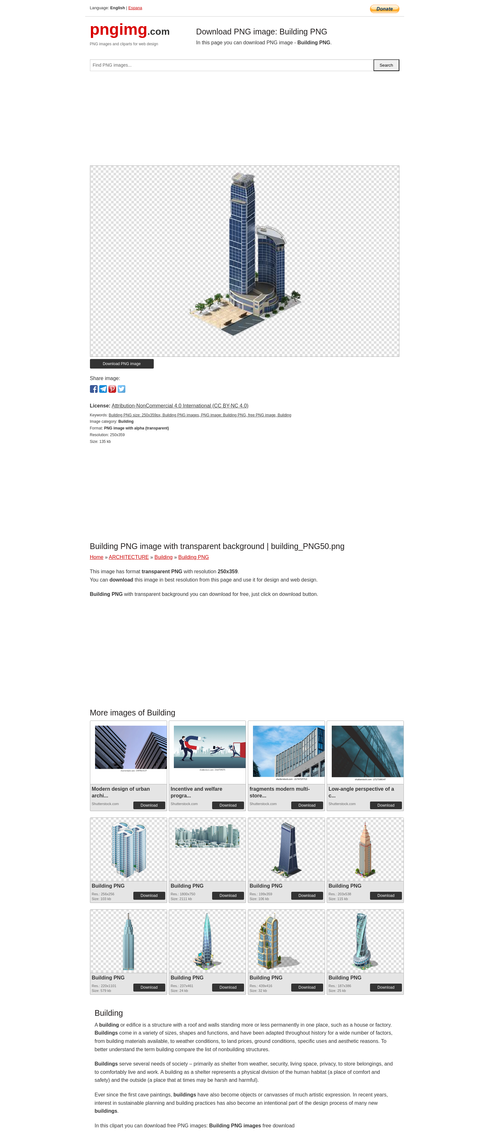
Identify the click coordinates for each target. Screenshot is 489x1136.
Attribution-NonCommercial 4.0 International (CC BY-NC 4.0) (180, 405)
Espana (135, 7)
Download (149, 805)
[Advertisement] (244, 120)
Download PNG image (122, 364)
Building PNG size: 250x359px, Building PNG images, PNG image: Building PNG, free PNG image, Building (200, 415)
